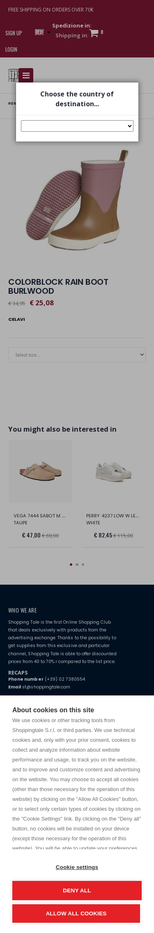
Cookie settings (77, 867)
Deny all (77, 890)
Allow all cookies (76, 913)
